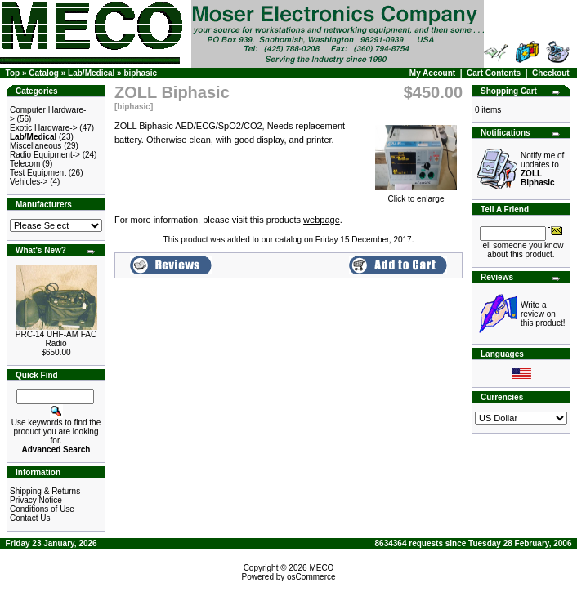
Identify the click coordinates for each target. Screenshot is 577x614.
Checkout (551, 73)
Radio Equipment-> (45, 154)
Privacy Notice (36, 500)
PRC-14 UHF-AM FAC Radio (56, 339)
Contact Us (30, 518)
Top (13, 73)
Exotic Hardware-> (44, 127)
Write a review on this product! (543, 313)
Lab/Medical (91, 73)
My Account (432, 73)
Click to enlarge (416, 195)
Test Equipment (38, 172)
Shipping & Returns (45, 491)
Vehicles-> (28, 181)
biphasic (140, 73)
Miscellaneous (35, 145)
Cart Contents (494, 73)
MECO (321, 567)
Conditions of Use (42, 509)
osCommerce (311, 576)
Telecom (25, 163)
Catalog (44, 73)
